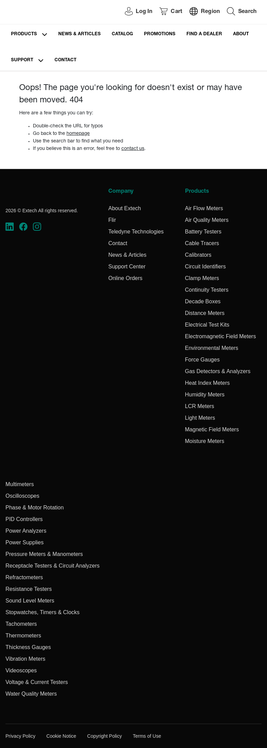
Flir (112, 220)
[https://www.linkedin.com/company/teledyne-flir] (9, 227)
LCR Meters (199, 406)
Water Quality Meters (31, 694)
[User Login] (134, 12)
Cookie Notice (61, 736)
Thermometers (23, 635)
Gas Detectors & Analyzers (218, 371)
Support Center (127, 266)
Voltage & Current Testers (36, 682)
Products (24, 34)
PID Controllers (24, 519)
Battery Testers (203, 231)
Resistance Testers (28, 589)
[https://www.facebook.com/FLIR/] (23, 227)
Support (22, 60)
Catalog (122, 34)
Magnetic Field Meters (212, 429)
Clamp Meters (202, 278)
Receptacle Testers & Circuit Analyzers (52, 566)
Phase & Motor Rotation (34, 507)
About (241, 34)
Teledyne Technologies (136, 231)
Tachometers (21, 624)
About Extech (124, 208)
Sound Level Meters (29, 601)
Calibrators (198, 255)
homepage (78, 133)
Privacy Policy (20, 736)
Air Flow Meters (204, 208)
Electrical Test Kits (207, 325)
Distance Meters (205, 313)
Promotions (159, 34)
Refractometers (24, 577)
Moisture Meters (204, 441)
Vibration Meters (25, 659)
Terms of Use (147, 736)
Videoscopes (21, 670)
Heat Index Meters (207, 383)
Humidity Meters (205, 394)
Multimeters (19, 484)
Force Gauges (202, 360)
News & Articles (79, 34)
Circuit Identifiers (205, 266)
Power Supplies (24, 542)
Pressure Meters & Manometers (44, 554)
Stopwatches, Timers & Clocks (42, 612)
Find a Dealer (204, 34)
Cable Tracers (202, 243)
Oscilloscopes (22, 496)
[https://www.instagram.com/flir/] (37, 227)
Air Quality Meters (207, 220)
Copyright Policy (104, 736)
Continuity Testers (207, 290)
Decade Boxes (203, 301)
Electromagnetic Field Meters (220, 336)
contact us (132, 149)
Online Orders (125, 278)
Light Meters (200, 418)
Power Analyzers (25, 531)
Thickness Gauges (28, 647)
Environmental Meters (212, 348)
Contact (65, 60)
